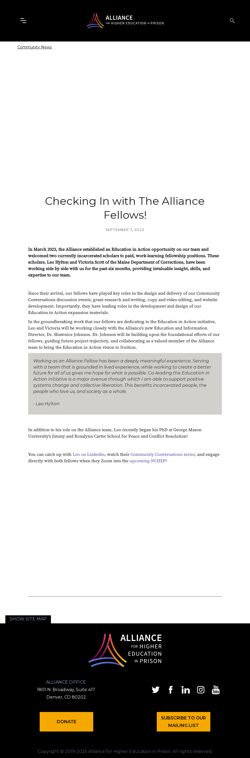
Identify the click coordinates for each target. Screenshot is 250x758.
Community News (34, 47)
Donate (66, 721)
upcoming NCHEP (147, 461)
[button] (23, 20)
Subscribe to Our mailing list (183, 721)
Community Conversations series (162, 454)
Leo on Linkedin (89, 454)
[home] (125, 21)
